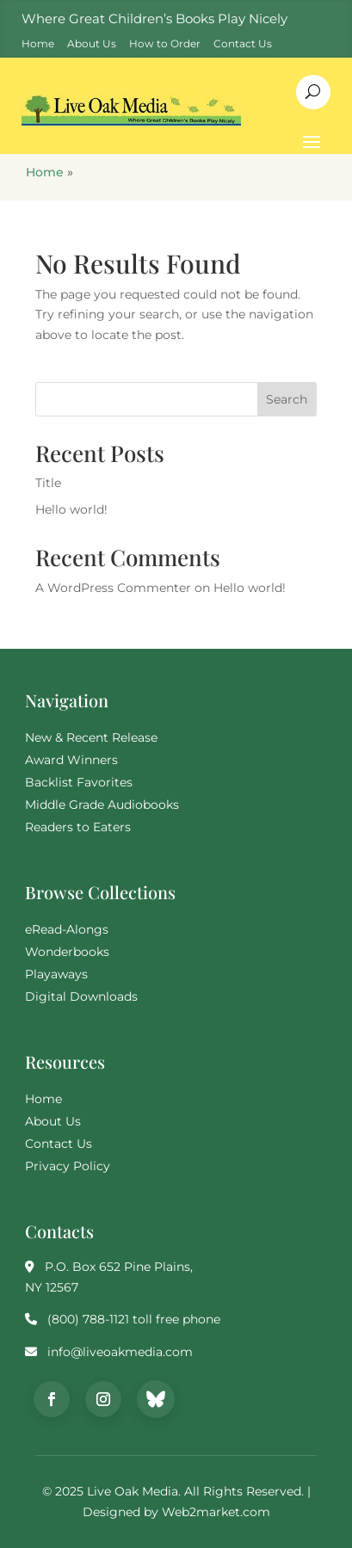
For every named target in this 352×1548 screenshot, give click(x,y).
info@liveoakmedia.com (120, 1352)
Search (286, 399)
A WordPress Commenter (113, 587)
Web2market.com (216, 1512)
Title (48, 482)
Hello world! (71, 509)
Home (45, 172)
